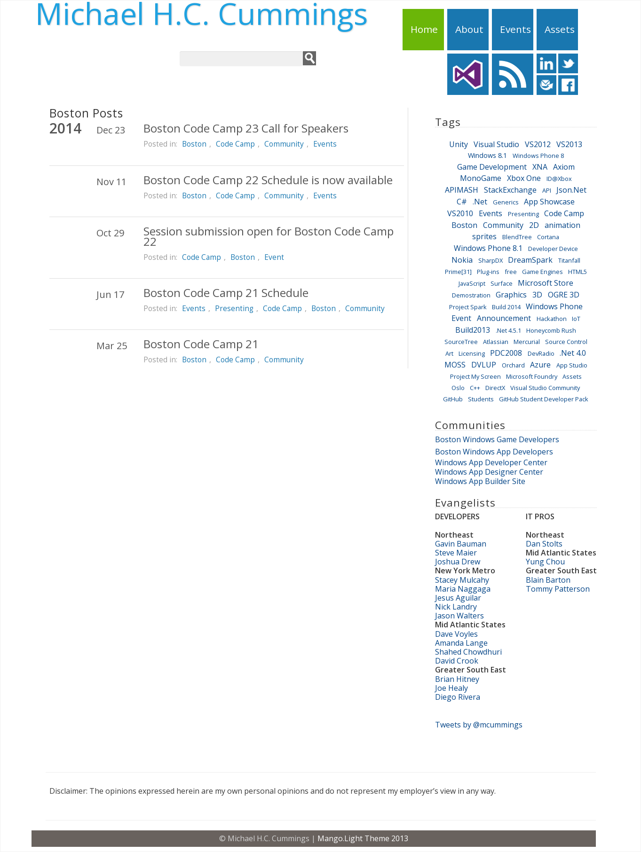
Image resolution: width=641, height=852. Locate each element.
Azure (540, 365)
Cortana (548, 237)
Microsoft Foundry (531, 376)
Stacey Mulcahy (462, 580)
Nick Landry (456, 607)
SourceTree (461, 341)
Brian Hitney (457, 679)
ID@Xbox (559, 178)
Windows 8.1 (487, 155)
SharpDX (490, 260)
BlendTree (517, 237)
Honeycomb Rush (551, 330)
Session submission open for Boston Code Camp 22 (268, 236)
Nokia (462, 260)
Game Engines (542, 271)
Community (284, 144)
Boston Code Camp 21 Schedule (226, 292)
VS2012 (538, 144)
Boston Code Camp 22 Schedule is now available (268, 180)
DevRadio (541, 353)
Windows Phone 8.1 (488, 248)
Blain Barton (548, 580)
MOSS (455, 365)
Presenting (234, 308)
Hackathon (552, 318)
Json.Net (571, 190)
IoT (576, 318)
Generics (506, 202)
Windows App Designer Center (489, 472)
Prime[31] (458, 271)
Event (274, 257)
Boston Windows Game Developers (497, 439)
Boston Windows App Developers (494, 451)
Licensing (472, 353)
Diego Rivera (457, 697)
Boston (194, 144)
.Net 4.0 (573, 353)
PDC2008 (506, 353)
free (511, 271)
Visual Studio (496, 144)
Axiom (564, 167)
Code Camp (235, 144)
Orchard (513, 365)
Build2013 (472, 330)
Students (481, 399)
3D (537, 294)
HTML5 (577, 271)
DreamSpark (530, 260)
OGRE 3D (563, 294)
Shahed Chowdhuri (468, 652)
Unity (458, 144)
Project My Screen (475, 376)
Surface (502, 283)
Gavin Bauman (460, 544)
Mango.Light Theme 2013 (362, 838)
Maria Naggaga (463, 589)
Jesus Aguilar (458, 598)
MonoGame (480, 178)
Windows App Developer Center (491, 462)
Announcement (504, 318)
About (469, 29)
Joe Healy (451, 688)
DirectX (495, 387)
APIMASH (461, 190)
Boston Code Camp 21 (201, 344)
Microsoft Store (545, 283)
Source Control (566, 341)
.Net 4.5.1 (508, 330)
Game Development (492, 167)
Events (515, 29)
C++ (475, 387)
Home (424, 29)
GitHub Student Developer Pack (543, 399)
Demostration (471, 295)
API (546, 190)
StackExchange (510, 190)
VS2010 (460, 213)
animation (562, 225)
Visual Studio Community (545, 387)
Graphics (511, 294)
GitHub (453, 399)
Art (449, 353)
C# (462, 201)
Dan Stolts (544, 544)
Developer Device (553, 248)
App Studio (571, 365)
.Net (480, 201)
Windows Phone (554, 306)
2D (534, 225)
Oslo (458, 387)
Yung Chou (545, 561)
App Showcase (549, 201)
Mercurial (527, 341)
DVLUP (483, 365)
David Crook (456, 661)
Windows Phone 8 (538, 155)
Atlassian (495, 341)
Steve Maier (456, 552)
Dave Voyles (456, 634)
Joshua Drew (457, 561)
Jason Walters (459, 615)
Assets (560, 29)
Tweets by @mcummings (478, 724)
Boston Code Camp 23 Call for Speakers (245, 128)
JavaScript (472, 283)
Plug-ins (488, 271)
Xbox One (524, 178)
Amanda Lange (461, 643)
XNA (539, 167)
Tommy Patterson (558, 589)
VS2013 (569, 144)
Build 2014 (506, 307)
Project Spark (468, 307)
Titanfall (569, 260)
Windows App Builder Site (480, 481)
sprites (484, 236)
